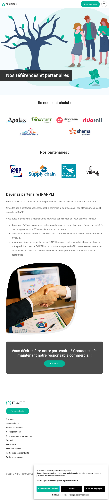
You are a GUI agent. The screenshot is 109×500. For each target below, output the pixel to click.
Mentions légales (13, 449)
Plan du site (11, 444)
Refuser (71, 488)
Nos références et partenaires (19, 436)
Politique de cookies (59, 495)
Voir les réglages (94, 488)
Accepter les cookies (48, 488)
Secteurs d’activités (14, 427)
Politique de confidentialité (79, 495)
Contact (9, 440)
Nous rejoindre (12, 423)
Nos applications (13, 432)
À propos (10, 419)
